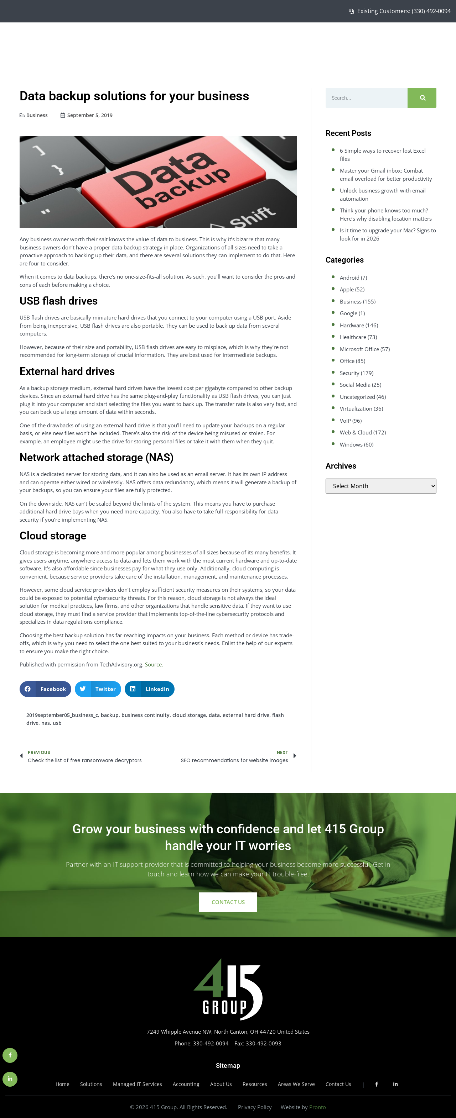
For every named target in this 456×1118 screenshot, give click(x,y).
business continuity (145, 715)
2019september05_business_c (62, 715)
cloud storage (189, 715)
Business (37, 115)
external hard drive (246, 715)
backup (110, 715)
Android (349, 277)
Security (349, 372)
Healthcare (353, 337)
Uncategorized (357, 396)
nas (45, 722)
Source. (154, 664)
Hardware (352, 325)
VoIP (345, 420)
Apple (347, 289)
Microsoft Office (359, 349)
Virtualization (356, 408)
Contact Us (428, 38)
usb (57, 722)
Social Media (355, 384)
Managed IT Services (347, 38)
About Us (395, 38)
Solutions (298, 38)
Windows (351, 444)
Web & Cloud (356, 432)
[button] (45, 689)
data (214, 715)
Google (348, 313)
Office (347, 360)
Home (271, 38)
